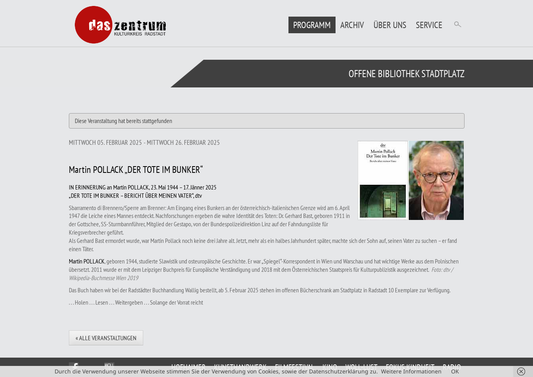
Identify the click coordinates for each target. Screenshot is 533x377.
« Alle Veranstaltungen (106, 338)
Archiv (352, 24)
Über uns (390, 24)
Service (429, 24)
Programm (312, 24)
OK (455, 371)
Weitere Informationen (411, 371)
